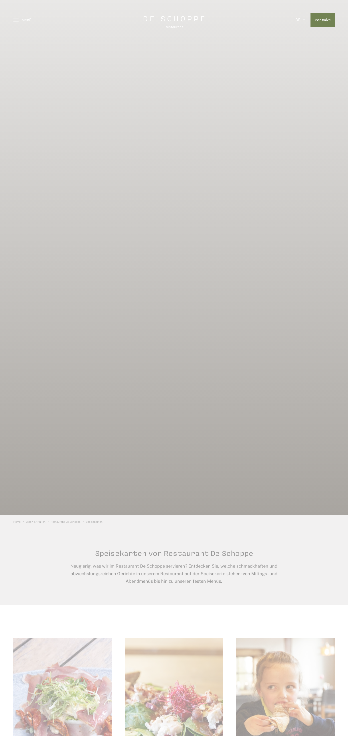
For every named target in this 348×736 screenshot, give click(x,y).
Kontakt (322, 19)
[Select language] (300, 20)
